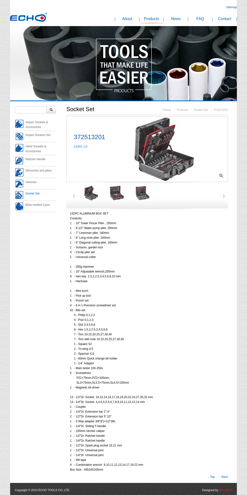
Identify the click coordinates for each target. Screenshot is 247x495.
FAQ (200, 19)
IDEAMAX (225, 490)
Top (212, 477)
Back (224, 477)
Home (168, 110)
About (127, 19)
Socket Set (201, 110)
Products (151, 19)
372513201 (220, 110)
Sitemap (231, 7)
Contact (224, 19)
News (176, 19)
